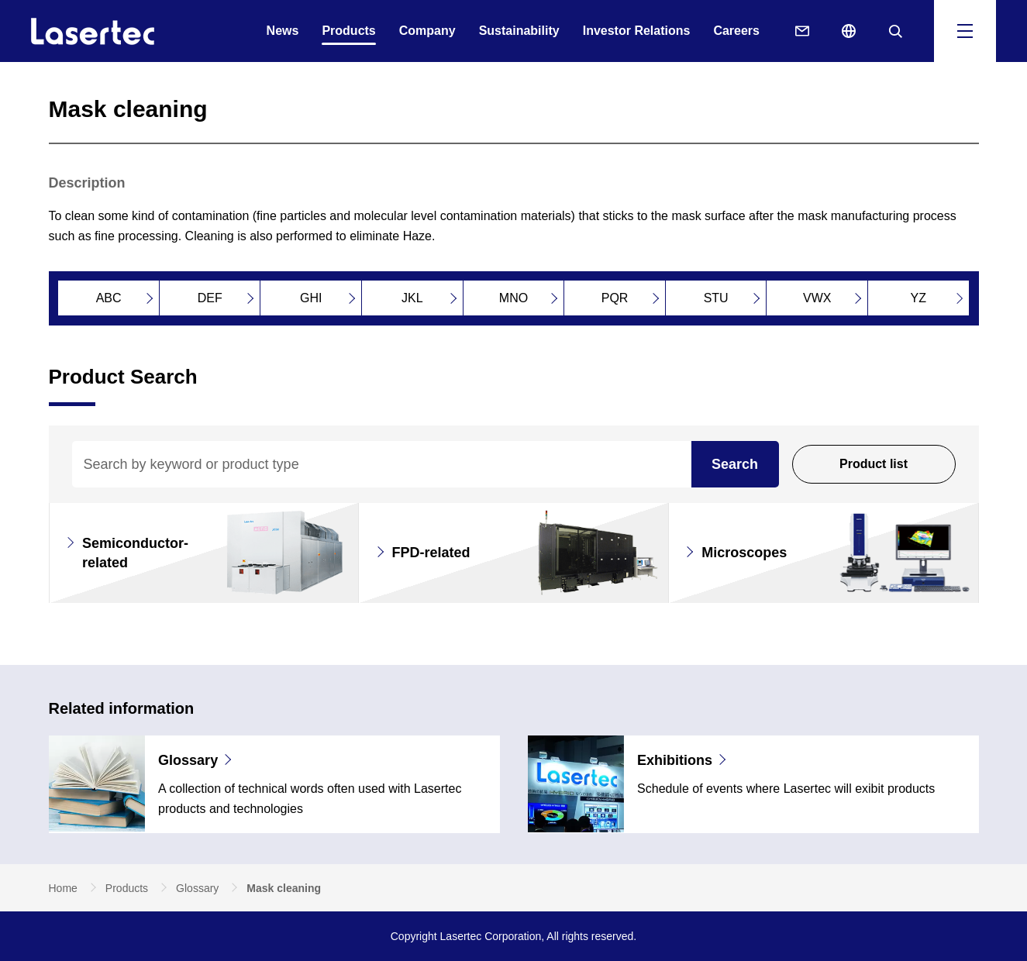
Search (735, 464)
